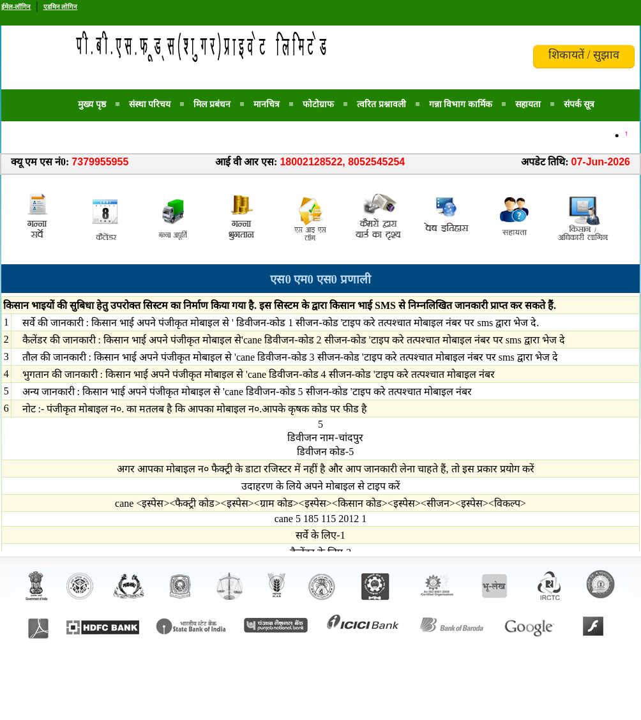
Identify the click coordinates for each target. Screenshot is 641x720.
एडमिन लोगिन (60, 6)
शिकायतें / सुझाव (583, 55)
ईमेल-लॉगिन (16, 6)
